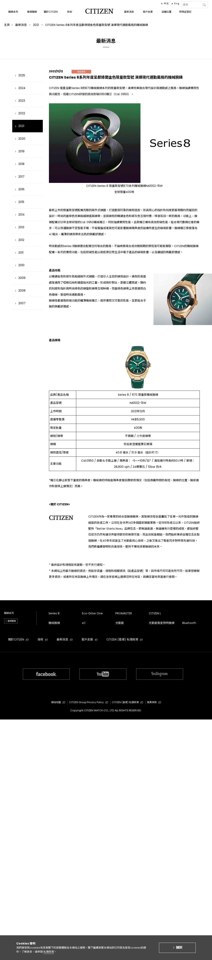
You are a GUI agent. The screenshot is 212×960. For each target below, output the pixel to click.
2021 (21, 126)
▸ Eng (175, 3)
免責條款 (154, 702)
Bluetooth (189, 623)
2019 (21, 151)
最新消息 (65, 639)
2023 (21, 101)
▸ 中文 (165, 3)
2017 (21, 177)
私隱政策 (48, 953)
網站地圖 (58, 702)
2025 (21, 75)
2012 (21, 240)
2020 (21, 139)
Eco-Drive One (92, 613)
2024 (21, 88)
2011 (20, 253)
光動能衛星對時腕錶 (161, 623)
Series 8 (54, 613)
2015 (21, 202)
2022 (21, 113)
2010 (21, 265)
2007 (21, 303)
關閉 (179, 949)
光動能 (119, 623)
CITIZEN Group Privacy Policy (88, 702)
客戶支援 (89, 639)
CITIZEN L (155, 613)
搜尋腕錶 (12, 621)
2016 (21, 189)
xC (84, 623)
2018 (21, 164)
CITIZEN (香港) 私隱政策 (124, 639)
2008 (21, 290)
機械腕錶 (54, 623)
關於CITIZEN (18, 639)
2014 (21, 215)
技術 (43, 639)
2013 (21, 227)
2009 (21, 278)
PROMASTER (123, 613)
